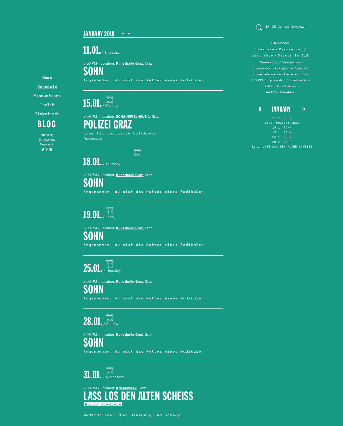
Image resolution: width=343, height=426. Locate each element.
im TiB (271, 92)
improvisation (262, 68)
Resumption (291, 49)
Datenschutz (47, 140)
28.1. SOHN (281, 142)
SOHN (93, 71)
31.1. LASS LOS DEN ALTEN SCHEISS (281, 147)
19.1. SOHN (281, 132)
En (268, 26)
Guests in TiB (293, 56)
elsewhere (287, 92)
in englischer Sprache (290, 68)
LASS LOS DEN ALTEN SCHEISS (138, 396)
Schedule (47, 87)
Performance (291, 62)
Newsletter (47, 144)
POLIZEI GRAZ (107, 125)
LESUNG (257, 80)
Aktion (269, 86)
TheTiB (47, 105)
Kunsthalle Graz (129, 63)
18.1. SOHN (281, 128)
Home (47, 78)
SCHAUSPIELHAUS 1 (133, 116)
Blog (47, 124)
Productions (47, 96)
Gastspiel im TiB (295, 74)
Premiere (264, 49)
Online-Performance (266, 74)
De (274, 26)
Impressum (47, 135)
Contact (283, 26)
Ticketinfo (47, 114)
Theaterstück (268, 62)
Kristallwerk (126, 388)
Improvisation (276, 80)
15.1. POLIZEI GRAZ (282, 123)
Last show (262, 56)
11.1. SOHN (281, 118)
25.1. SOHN (281, 137)
